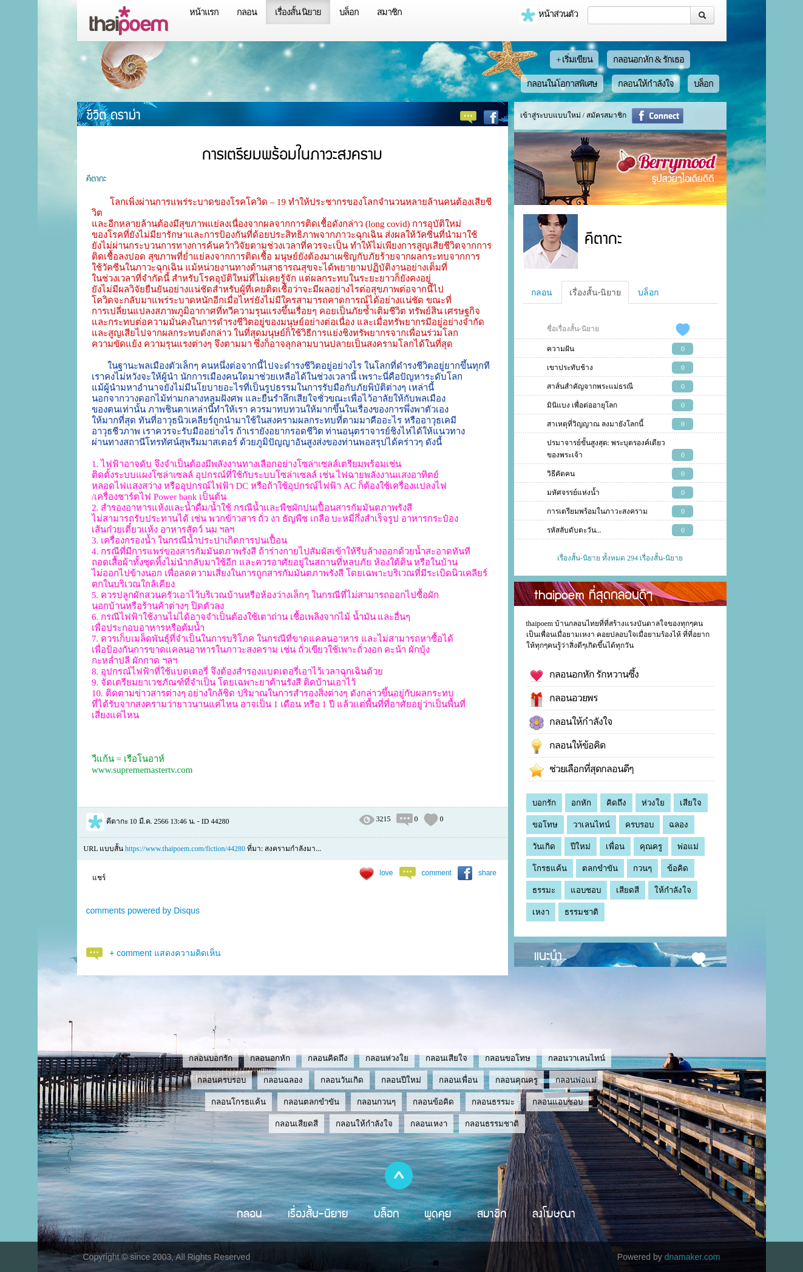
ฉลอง (678, 824)
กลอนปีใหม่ (401, 1080)
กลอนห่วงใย (386, 1058)
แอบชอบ (586, 890)
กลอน (247, 12)
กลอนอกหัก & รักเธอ (648, 59)
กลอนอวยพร (563, 699)
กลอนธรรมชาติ (492, 1123)
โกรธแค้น (549, 868)
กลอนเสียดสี (296, 1123)
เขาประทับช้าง (570, 367)
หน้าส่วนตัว (548, 15)
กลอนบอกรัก (210, 1058)
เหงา (540, 912)
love (386, 873)
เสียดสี (627, 890)
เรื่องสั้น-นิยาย (595, 292)
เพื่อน (615, 846)
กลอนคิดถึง (328, 1058)
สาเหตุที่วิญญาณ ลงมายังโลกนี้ (595, 424)
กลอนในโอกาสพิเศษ (562, 84)
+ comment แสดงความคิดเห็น (165, 953)
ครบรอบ (639, 824)
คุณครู (651, 846)
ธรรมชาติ (581, 912)
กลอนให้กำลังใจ (646, 84)
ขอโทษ (545, 824)
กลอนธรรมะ (493, 1101)
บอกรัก (544, 802)
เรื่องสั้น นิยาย (298, 12)
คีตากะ (96, 177)
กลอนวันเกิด (342, 1080)
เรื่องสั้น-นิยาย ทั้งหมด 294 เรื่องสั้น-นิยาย (620, 558)
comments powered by (143, 910)
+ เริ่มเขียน (574, 59)
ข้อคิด (677, 868)
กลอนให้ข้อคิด (567, 746)
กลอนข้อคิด (433, 1101)
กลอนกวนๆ (376, 1101)
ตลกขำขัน (600, 868)
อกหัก (581, 802)
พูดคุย (438, 1213)
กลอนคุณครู (516, 1080)
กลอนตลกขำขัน (311, 1101)
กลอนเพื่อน (458, 1080)
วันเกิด (543, 846)
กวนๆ (642, 868)
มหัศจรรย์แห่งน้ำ (573, 492)
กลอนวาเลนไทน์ (576, 1058)
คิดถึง (616, 802)
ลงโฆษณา (553, 1213)
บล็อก (349, 12)
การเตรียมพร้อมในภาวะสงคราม (597, 511)
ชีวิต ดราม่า (113, 114)
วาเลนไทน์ (591, 824)
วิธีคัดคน (561, 473)
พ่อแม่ (688, 846)
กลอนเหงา (428, 1123)
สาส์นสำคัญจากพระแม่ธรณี (590, 386)
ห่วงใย (653, 802)
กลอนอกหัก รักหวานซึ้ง (584, 675)
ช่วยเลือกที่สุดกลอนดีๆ (581, 770)
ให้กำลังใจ (672, 890)
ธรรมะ (543, 890)
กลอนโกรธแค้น (238, 1101)
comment (437, 873)
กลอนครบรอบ (221, 1080)
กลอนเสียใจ (446, 1058)
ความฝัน (560, 349)
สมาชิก (389, 12)
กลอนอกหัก (270, 1058)
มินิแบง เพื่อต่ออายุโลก (582, 405)
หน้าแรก (204, 12)
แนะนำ (548, 954)
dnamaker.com (692, 1257)
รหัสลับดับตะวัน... (574, 530)
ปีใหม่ (581, 846)
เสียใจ (691, 802)
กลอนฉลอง (283, 1080)
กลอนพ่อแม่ (576, 1080)
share (487, 873)
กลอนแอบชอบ (557, 1101)
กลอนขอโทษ (507, 1058)
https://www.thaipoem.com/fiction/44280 (185, 848)
